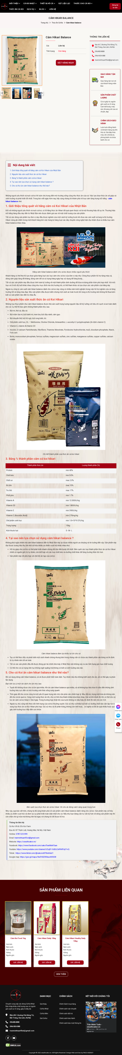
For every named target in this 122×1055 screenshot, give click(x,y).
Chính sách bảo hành (67, 1018)
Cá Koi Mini (44, 1013)
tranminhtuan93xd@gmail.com (106, 60)
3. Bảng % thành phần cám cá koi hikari (26, 178)
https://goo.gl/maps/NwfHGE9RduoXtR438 (38, 857)
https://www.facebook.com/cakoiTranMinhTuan (37, 845)
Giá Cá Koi (43, 1018)
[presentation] (2, 93)
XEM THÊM (61, 974)
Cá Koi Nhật (44, 1009)
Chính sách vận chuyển (67, 1009)
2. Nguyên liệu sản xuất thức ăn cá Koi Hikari (28, 174)
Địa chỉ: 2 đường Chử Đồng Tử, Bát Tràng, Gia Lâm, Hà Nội (106, 46)
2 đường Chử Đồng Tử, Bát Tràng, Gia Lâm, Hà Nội (22, 1016)
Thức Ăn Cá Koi (57, 23)
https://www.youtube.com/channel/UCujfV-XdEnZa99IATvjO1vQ (43, 849)
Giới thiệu (43, 1004)
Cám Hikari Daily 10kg (47, 938)
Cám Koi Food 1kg (18, 938)
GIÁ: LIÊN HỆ (18, 962)
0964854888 (99, 51)
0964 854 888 (100, 56)
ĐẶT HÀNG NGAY (66, 62)
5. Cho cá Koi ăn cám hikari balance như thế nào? (30, 186)
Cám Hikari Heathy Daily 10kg (75, 939)
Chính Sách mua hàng (67, 1004)
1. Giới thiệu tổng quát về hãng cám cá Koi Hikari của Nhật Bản (35, 170)
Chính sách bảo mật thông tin (70, 1023)
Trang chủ (44, 23)
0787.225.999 (21, 834)
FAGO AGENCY (88, 1053)
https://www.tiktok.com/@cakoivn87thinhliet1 (34, 853)
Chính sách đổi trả (66, 1013)
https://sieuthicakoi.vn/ (26, 842)
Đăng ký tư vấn (115, 6)
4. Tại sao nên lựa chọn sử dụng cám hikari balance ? (31, 182)
